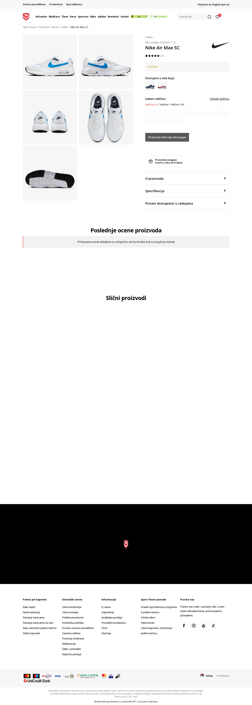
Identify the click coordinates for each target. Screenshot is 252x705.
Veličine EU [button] (151, 104)
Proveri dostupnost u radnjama (185, 203)
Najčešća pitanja (71, 654)
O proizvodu (185, 178)
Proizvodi (43, 27)
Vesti (104, 628)
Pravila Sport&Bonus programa (159, 607)
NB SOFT (132, 701)
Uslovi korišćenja (71, 607)
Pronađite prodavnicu (114, 622)
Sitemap (106, 633)
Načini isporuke (31, 633)
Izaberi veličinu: (155, 98)
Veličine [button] (164, 104)
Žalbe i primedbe (71, 649)
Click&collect (148, 617)
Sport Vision (29, 27)
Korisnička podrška (72, 622)
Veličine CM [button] (177, 104)
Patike (64, 27)
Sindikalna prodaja (112, 617)
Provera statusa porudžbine (78, 628)
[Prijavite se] (217, 16)
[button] (195, 17)
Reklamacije (69, 643)
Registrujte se (220, 4)
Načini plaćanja (31, 612)
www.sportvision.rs (111, 701)
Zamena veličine (71, 633)
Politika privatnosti (72, 617)
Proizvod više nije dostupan (167, 137)
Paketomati (147, 622)
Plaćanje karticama (33, 617)
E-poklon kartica (150, 612)
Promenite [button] (222, 675)
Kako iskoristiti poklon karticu (39, 628)
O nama (106, 607)
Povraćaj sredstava (73, 638)
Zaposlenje (108, 612)
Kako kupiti (29, 607)
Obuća (55, 27)
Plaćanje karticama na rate (38, 622)
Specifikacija (185, 190)
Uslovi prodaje (70, 612)
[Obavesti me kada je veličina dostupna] (148, 113)
